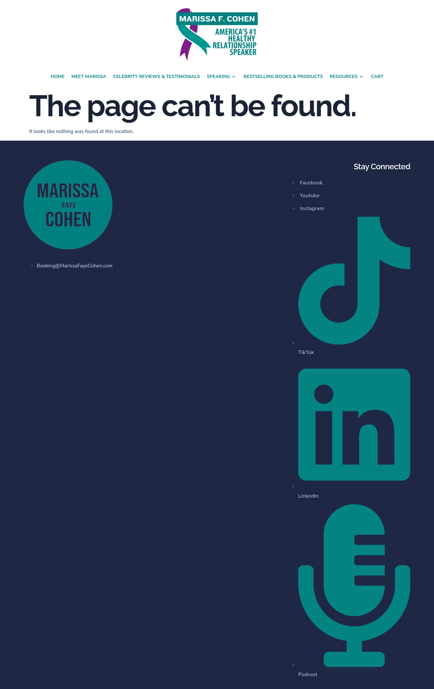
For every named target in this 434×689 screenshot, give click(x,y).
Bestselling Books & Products (283, 76)
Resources (347, 76)
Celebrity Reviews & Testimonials (156, 76)
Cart (377, 76)
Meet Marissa (89, 76)
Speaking (222, 76)
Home (57, 76)
